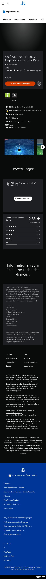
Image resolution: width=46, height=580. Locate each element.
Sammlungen (19, 19)
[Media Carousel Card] (19, 147)
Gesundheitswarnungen (14, 413)
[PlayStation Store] (11, 11)
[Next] (42, 147)
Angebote (33, 19)
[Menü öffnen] (3, 3)
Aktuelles (7, 19)
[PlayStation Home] (23, 3)
